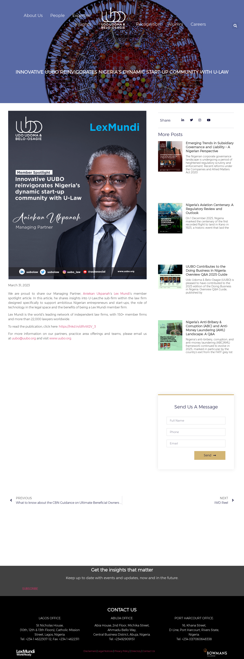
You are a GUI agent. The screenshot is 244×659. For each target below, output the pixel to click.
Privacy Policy (121, 651)
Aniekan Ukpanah (96, 293)
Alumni (175, 24)
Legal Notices (105, 651)
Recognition (148, 24)
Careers (198, 24)
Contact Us (149, 651)
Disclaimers (89, 651)
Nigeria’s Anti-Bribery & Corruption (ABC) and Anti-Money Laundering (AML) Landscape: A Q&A (207, 328)
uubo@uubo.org (24, 338)
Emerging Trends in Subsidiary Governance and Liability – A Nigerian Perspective (209, 147)
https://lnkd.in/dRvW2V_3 (77, 326)
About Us (33, 15)
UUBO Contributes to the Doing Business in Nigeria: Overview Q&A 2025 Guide (206, 270)
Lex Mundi (122, 293)
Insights (83, 24)
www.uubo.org (60, 338)
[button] (235, 25)
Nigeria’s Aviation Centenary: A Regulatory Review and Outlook (209, 209)
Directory (136, 651)
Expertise (81, 15)
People (57, 15)
